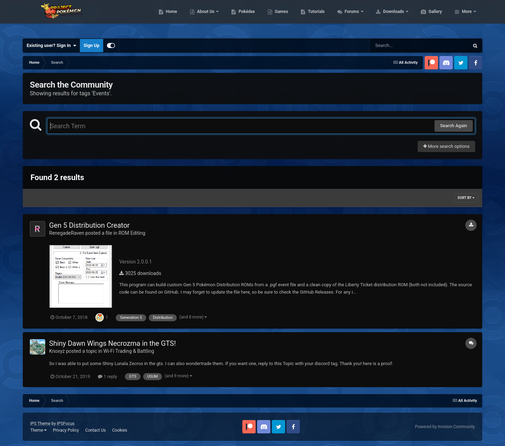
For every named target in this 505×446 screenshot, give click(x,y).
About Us (239, 17)
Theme (38, 430)
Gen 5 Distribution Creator (89, 225)
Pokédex (280, 17)
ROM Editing (132, 233)
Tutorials (349, 17)
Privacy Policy (66, 430)
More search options (446, 146)
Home (204, 17)
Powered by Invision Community (445, 426)
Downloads (427, 17)
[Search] (401, 45)
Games (315, 17)
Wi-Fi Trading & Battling (128, 351)
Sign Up (91, 45)
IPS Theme (40, 423)
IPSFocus (65, 423)
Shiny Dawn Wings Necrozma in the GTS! (112, 343)
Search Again (453, 125)
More (467, 17)
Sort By (466, 198)
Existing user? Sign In (51, 45)
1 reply (107, 376)
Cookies (119, 430)
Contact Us (95, 430)
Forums (385, 17)
